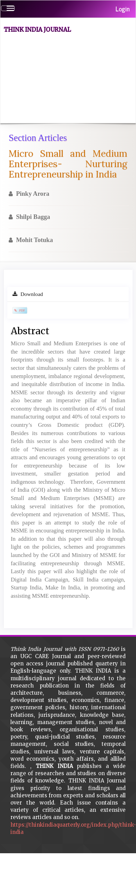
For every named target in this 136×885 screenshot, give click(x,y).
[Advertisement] (65, 79)
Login (123, 8)
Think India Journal (37, 29)
